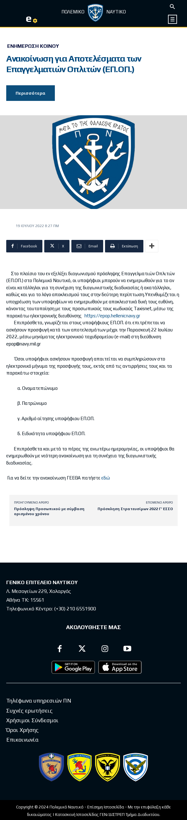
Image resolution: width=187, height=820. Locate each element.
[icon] (173, 19)
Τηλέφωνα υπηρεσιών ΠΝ (38, 700)
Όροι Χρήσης (22, 730)
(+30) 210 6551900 (75, 609)
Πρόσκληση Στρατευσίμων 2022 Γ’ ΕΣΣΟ (135, 509)
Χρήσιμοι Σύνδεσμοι (32, 720)
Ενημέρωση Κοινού (33, 46)
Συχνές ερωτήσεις (29, 710)
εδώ (105, 477)
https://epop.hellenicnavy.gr (112, 315)
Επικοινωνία (22, 739)
